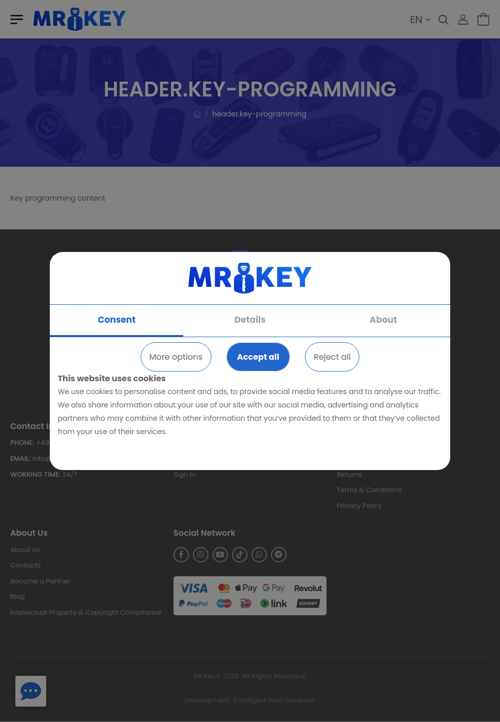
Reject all (332, 357)
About (383, 320)
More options (176, 357)
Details (250, 320)
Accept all (258, 357)
